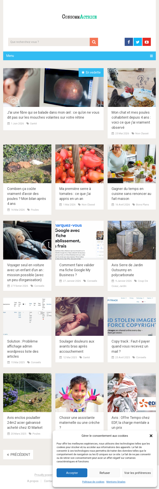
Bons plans (142, 204)
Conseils (39, 285)
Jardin (122, 286)
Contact (49, 481)
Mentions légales (115, 481)
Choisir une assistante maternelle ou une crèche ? (79, 422)
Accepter (72, 473)
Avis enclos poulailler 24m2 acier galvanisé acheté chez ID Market (24, 422)
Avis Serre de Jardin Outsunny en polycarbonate (127, 270)
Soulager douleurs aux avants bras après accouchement (76, 346)
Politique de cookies (93, 481)
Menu (10, 56)
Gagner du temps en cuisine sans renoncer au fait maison (131, 194)
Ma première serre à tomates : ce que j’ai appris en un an (75, 194)
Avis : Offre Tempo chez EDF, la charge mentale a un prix (131, 422)
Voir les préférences (137, 473)
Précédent (18, 454)
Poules (35, 209)
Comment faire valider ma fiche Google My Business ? (76, 270)
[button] (151, 436)
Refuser (105, 473)
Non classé (141, 133)
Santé (33, 123)
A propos (33, 481)
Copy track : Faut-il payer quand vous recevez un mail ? (131, 346)
